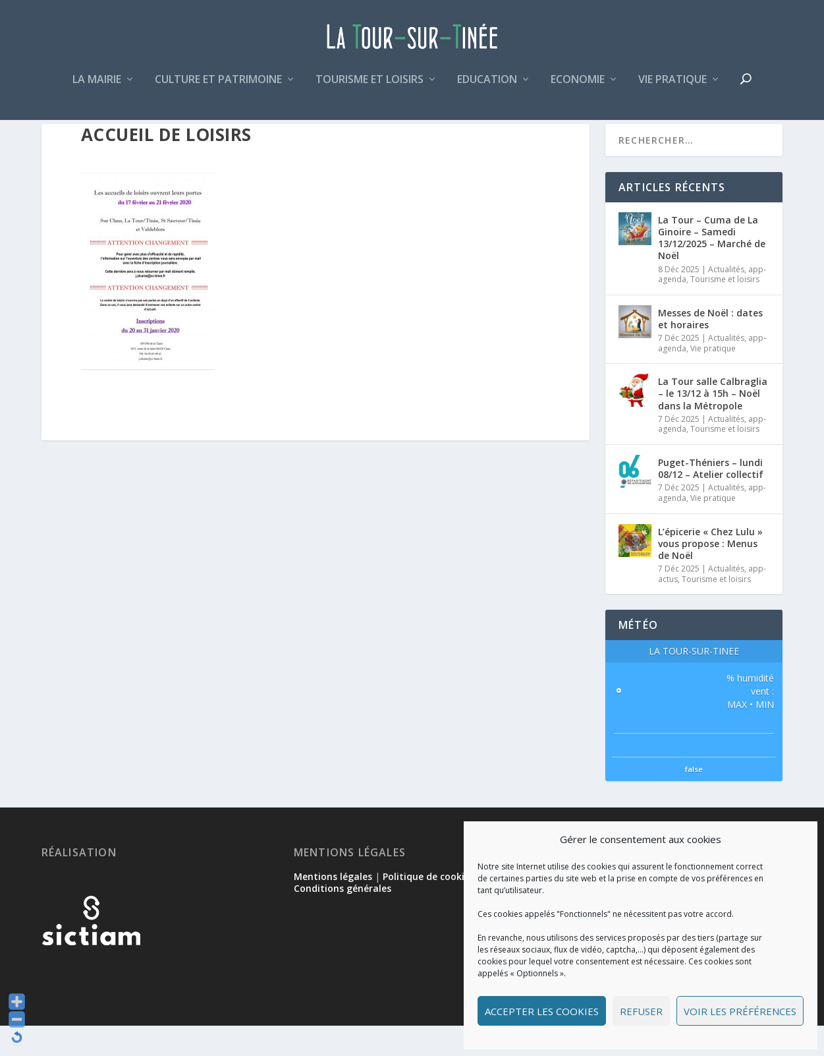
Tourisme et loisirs (370, 88)
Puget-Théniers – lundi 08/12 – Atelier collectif (710, 498)
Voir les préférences (740, 1011)
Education (487, 88)
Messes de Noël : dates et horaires (710, 349)
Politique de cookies (428, 906)
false (694, 799)
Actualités (726, 299)
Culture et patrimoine (218, 88)
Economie (578, 88)
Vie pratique (672, 88)
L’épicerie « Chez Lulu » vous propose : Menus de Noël (710, 574)
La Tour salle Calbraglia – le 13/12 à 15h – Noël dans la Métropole (712, 423)
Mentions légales (333, 906)
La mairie (96, 88)
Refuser (641, 1011)
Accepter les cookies (542, 1011)
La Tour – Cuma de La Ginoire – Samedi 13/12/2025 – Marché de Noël (711, 268)
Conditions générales (342, 918)
